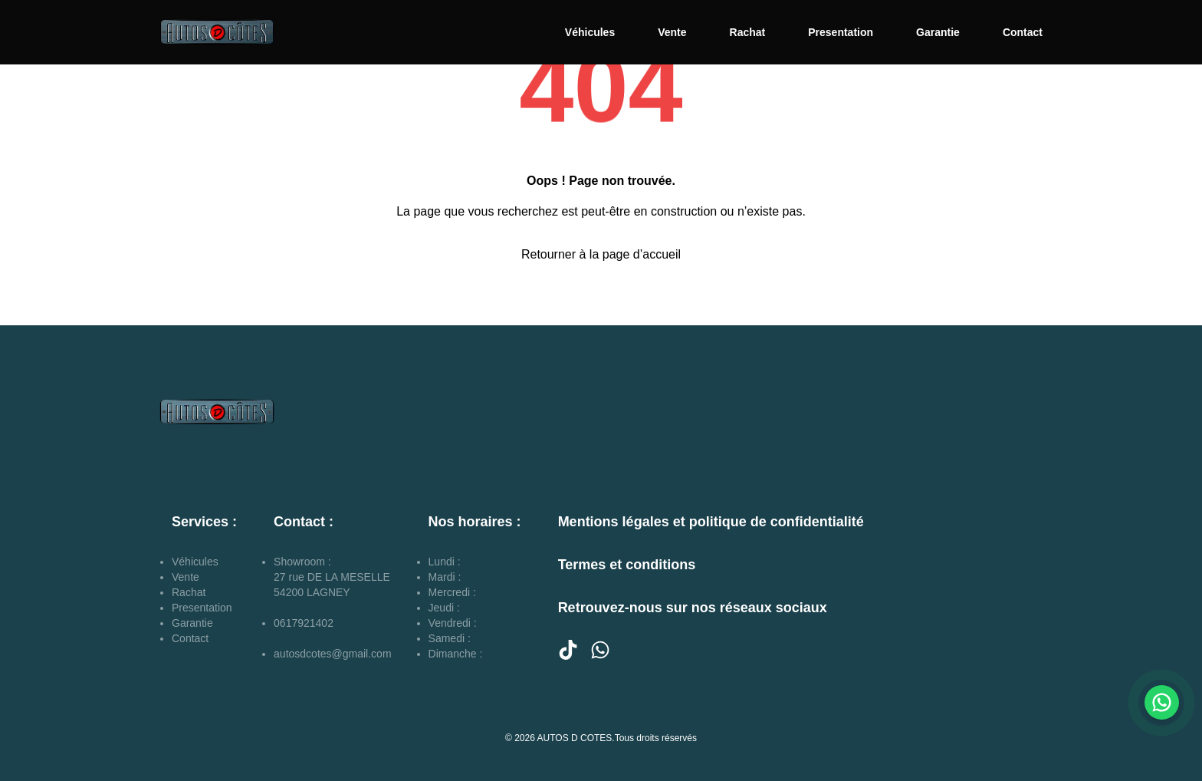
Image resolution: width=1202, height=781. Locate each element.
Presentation (840, 32)
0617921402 (303, 623)
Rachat (748, 32)
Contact (1023, 32)
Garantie (938, 32)
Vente (672, 32)
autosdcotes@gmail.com (333, 654)
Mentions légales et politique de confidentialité (711, 521)
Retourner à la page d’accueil (601, 254)
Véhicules (590, 32)
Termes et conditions (627, 564)
